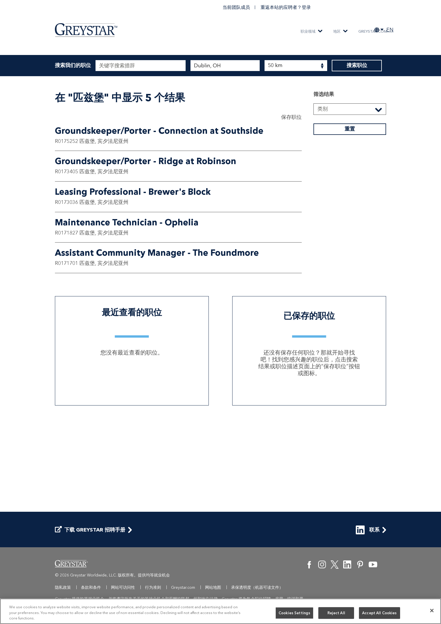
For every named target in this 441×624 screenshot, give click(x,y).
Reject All (336, 613)
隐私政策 (63, 587)
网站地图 (213, 587)
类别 (322, 200)
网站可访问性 (123, 587)
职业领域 (308, 31)
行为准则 (153, 587)
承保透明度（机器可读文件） (257, 587)
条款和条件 (91, 587)
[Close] (432, 610)
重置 (349, 220)
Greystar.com (372, 31)
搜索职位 (357, 65)
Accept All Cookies (379, 613)
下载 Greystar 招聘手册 (90, 530)
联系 (368, 529)
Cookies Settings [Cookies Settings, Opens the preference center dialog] (294, 613)
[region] (220, 611)
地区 (337, 31)
